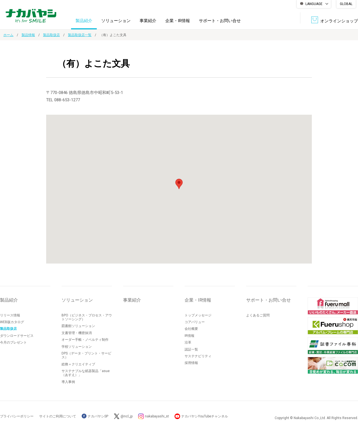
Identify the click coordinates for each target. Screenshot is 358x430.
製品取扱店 (51, 35)
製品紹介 (84, 20)
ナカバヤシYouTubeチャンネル (204, 416)
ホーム (8, 35)
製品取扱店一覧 (79, 35)
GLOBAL (346, 4)
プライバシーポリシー (17, 416)
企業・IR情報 (177, 20)
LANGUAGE (313, 4)
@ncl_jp (127, 416)
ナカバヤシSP (95, 416)
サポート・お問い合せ (220, 20)
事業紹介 (148, 20)
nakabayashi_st (157, 416)
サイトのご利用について (57, 416)
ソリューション (116, 20)
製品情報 (28, 35)
